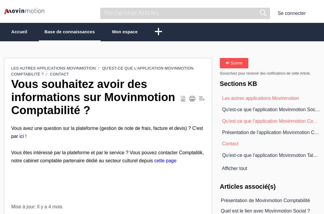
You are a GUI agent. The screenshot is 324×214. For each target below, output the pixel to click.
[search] (185, 13)
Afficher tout (234, 168)
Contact (59, 75)
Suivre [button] (234, 63)
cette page (165, 160)
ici (21, 136)
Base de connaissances (79, 31)
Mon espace (139, 31)
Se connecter (292, 13)
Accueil (22, 31)
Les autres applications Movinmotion (53, 68)
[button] (316, 13)
